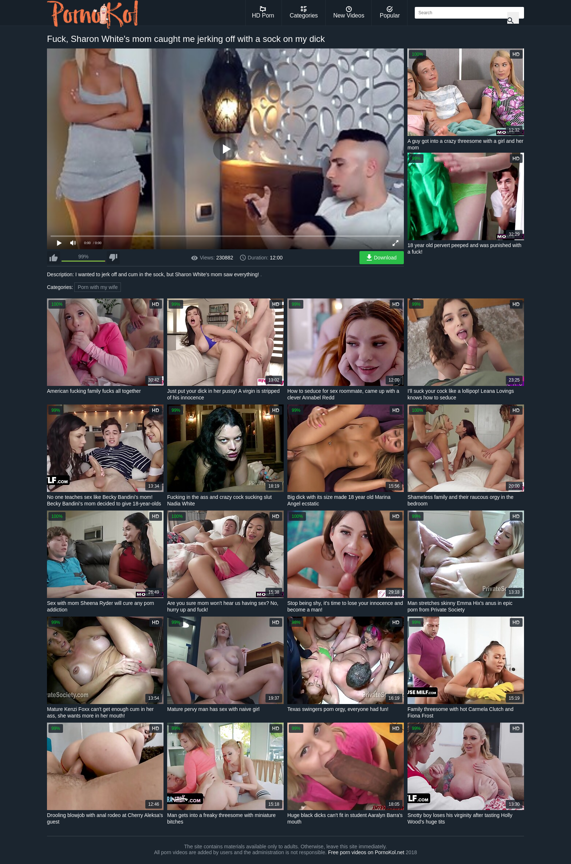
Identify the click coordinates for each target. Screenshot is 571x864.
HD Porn (263, 12)
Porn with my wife (98, 287)
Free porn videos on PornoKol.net (366, 852)
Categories (304, 12)
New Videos (348, 12)
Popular (390, 12)
